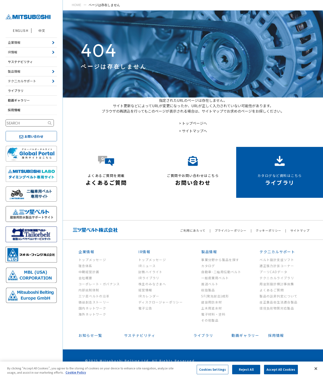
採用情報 (14, 110)
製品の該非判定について (278, 296)
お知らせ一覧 (90, 335)
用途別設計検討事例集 (277, 284)
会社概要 (85, 278)
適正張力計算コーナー (277, 266)
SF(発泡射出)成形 (215, 296)
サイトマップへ (194, 130)
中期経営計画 (89, 272)
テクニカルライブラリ (277, 278)
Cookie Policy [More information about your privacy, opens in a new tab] (75, 372)
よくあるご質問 (272, 290)
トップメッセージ (92, 259)
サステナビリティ (20, 61)
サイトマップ (300, 230)
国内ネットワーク (92, 308)
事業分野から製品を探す (220, 259)
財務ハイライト (150, 272)
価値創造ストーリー (94, 302)
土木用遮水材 (211, 308)
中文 (41, 30)
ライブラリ (16, 90)
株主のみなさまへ (152, 284)
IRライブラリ (148, 278)
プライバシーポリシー (231, 230)
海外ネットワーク (92, 314)
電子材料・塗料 (213, 314)
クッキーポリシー (268, 230)
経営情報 (145, 290)
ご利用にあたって (192, 230)
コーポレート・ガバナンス (99, 284)
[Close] (316, 369)
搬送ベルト (209, 284)
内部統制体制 (89, 290)
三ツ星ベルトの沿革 (94, 296)
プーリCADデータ (274, 272)
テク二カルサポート (277, 251)
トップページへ (194, 123)
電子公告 (145, 308)
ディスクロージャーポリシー (160, 302)
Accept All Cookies (280, 369)
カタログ (208, 266)
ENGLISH (20, 30)
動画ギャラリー (19, 100)
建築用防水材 (211, 302)
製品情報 (209, 251)
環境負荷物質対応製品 (277, 308)
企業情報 (86, 251)
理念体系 (85, 266)
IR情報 (144, 251)
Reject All (246, 369)
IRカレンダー (148, 296)
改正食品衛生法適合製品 (278, 302)
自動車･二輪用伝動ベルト (221, 272)
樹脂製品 (208, 290)
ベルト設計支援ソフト (277, 259)
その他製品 (209, 320)
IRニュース (147, 266)
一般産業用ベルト (215, 278)
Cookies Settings (212, 369)
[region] (161, 369)
